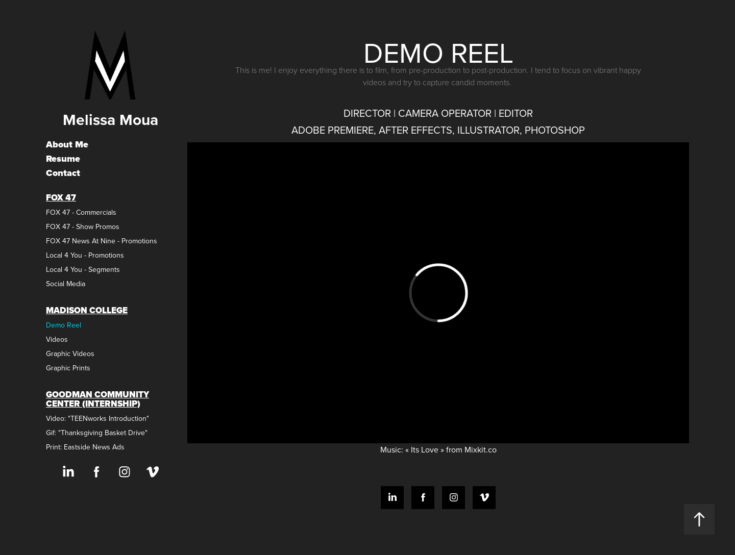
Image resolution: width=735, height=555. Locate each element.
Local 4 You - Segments (83, 269)
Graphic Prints (68, 368)
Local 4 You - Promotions (85, 255)
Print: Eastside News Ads (85, 447)
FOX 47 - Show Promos (82, 226)
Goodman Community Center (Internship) (97, 399)
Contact (63, 173)
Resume (63, 158)
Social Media (65, 284)
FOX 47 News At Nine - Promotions (101, 241)
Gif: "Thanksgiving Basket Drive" (97, 432)
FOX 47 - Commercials (81, 212)
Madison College (87, 310)
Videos (57, 339)
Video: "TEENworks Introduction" (97, 418)
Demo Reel (63, 325)
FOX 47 (61, 197)
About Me (67, 144)
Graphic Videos (70, 353)
